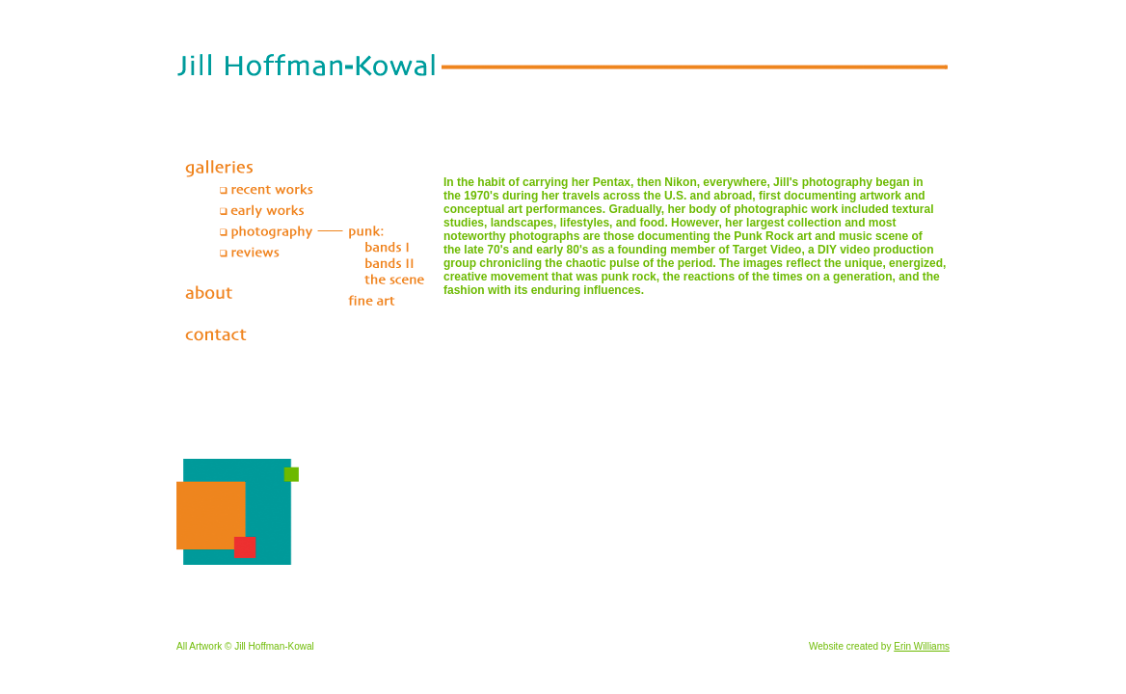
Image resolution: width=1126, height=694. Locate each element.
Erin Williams (922, 646)
